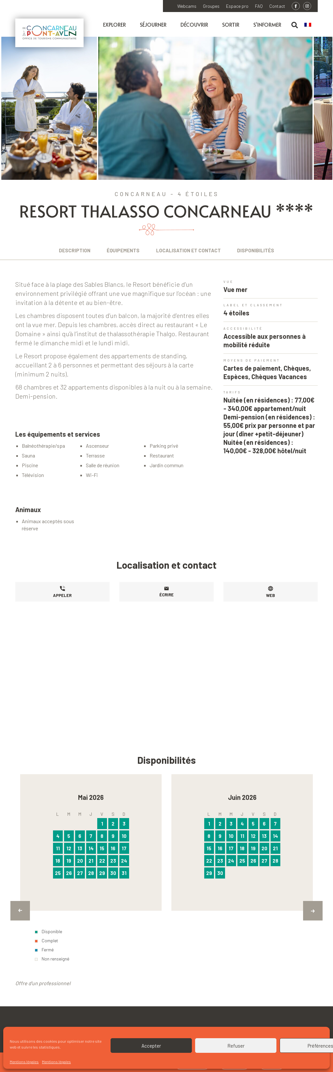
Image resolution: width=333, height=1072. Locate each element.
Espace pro (237, 6)
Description (68, 250)
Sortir (230, 24)
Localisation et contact (190, 250)
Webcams (186, 6)
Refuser (236, 1046)
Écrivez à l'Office (286, 1023)
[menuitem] (311, 25)
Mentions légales (24, 1061)
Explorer (114, 24)
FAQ (259, 6)
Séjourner (153, 24)
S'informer (267, 24)
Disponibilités (261, 250)
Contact (277, 6)
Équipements (121, 250)
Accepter (151, 1046)
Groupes (211, 6)
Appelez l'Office (217, 1023)
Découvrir (194, 24)
